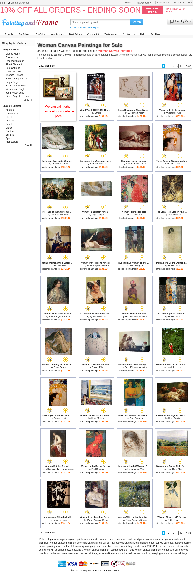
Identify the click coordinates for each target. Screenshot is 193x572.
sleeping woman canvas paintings (169, 553)
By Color (40, 34)
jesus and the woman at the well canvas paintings (124, 553)
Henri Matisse (98, 418)
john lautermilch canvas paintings (75, 546)
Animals (10, 120)
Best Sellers (75, 34)
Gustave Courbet (60, 164)
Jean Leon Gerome (16, 85)
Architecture (12, 141)
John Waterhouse (15, 92)
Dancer (9, 127)
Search (136, 22)
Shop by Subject (12, 106)
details (168, 11)
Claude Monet (13, 53)
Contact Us (178, 2)
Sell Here (155, 34)
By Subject (24, 34)
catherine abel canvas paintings (156, 542)
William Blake (174, 214)
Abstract (10, 110)
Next (188, 66)
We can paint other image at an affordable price (58, 111)
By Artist (9, 34)
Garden (10, 131)
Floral (9, 117)
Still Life (10, 134)
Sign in (3, 2)
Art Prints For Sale (30, 22)
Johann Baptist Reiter (136, 164)
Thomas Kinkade (14, 75)
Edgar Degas (98, 214)
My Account (144, 2)
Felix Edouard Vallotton (136, 316)
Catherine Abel (174, 113)
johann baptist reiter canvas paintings (113, 546)
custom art (186, 54)
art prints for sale (47, 50)
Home (128, 2)
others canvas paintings (89, 542)
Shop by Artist (11, 49)
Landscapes (12, 113)
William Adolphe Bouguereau (60, 469)
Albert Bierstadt (14, 64)
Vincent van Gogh (15, 89)
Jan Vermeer (60, 265)
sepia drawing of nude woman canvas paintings (136, 549)
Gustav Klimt (174, 164)
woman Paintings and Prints (78, 50)
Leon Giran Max (174, 469)
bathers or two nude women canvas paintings (73, 553)
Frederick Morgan (15, 61)
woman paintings (159, 539)
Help (190, 2)
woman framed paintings (136, 539)
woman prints (91, 539)
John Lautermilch (98, 164)
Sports (9, 138)
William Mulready (136, 113)
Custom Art (163, 2)
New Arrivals (57, 34)
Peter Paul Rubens (60, 214)
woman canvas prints (110, 539)
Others (98, 113)
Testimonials (110, 34)
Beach (9, 124)
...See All (27, 99)
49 (181, 66)
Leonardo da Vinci (136, 469)
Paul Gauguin (136, 265)
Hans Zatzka (174, 418)
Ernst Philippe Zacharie (98, 265)
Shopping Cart (182, 21)
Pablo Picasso (60, 520)
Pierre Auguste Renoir (60, 316)
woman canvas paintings (63, 542)
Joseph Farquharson (16, 78)
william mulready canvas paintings (121, 542)
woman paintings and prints (68, 539)
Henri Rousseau (174, 367)
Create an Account (20, 2)
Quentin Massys (98, 316)
